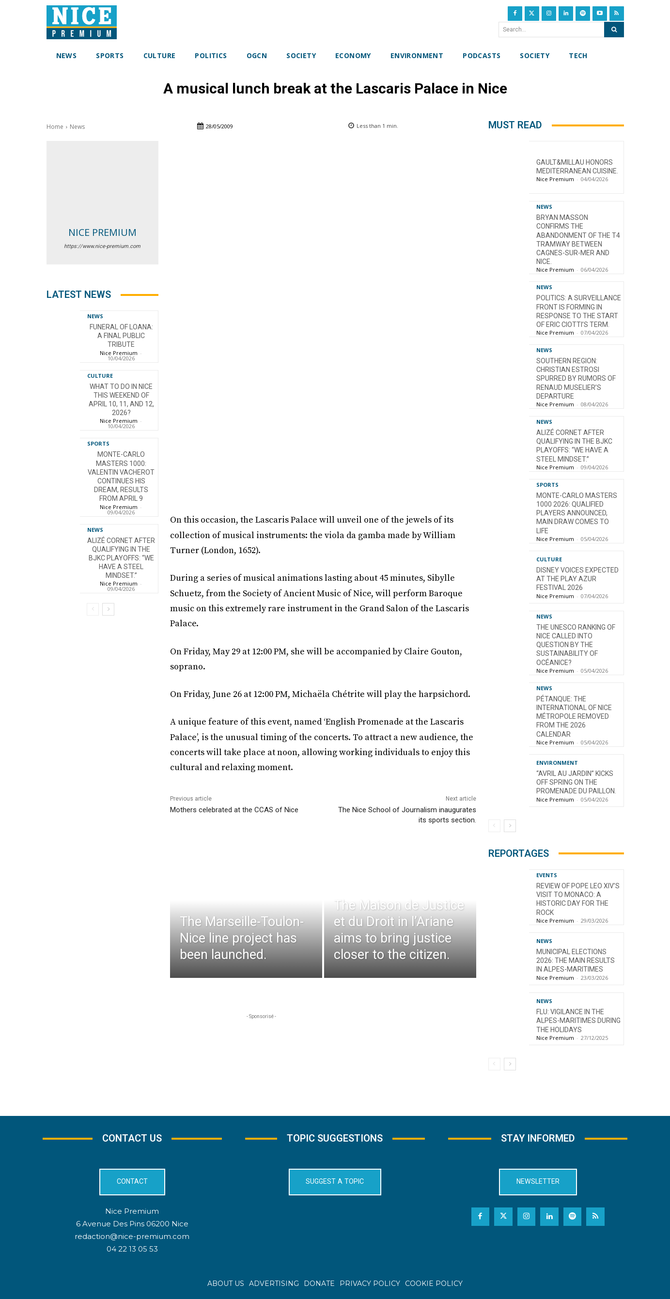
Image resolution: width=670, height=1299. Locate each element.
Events (546, 875)
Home (55, 127)
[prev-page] (93, 609)
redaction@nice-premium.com (132, 1236)
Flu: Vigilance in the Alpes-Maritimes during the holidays (578, 1020)
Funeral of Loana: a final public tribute (121, 335)
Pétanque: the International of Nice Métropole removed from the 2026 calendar (574, 716)
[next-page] (108, 609)
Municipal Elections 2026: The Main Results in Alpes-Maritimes (575, 960)
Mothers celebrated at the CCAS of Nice (234, 809)
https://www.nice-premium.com (102, 246)
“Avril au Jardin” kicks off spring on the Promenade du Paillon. (576, 782)
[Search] (614, 29)
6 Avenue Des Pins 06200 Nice (132, 1223)
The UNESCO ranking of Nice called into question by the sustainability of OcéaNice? (575, 644)
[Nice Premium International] (82, 22)
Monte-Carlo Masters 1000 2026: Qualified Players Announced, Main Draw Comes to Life (576, 513)
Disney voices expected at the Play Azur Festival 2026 (577, 578)
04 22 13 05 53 (132, 1248)
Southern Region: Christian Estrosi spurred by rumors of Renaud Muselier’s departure (576, 378)
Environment (557, 762)
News (77, 127)
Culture (100, 375)
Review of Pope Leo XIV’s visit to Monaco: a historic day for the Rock (578, 899)
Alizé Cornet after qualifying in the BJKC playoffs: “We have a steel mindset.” (121, 558)
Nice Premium (102, 232)
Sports (98, 443)
